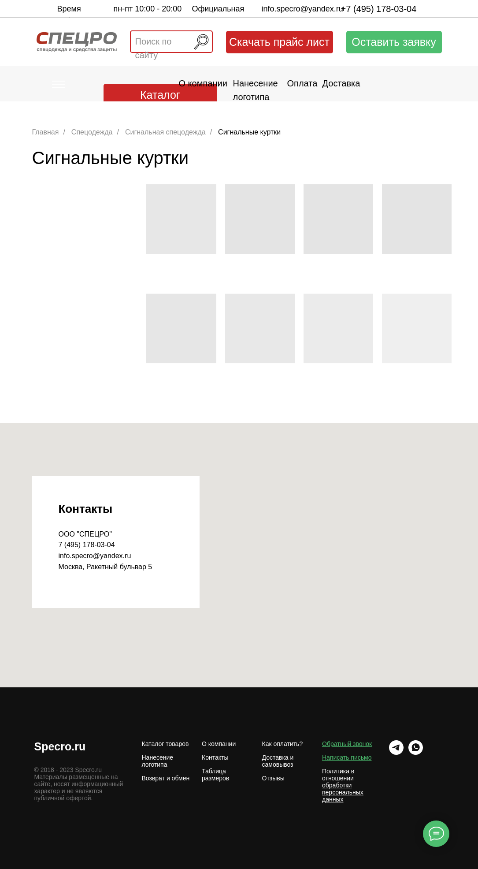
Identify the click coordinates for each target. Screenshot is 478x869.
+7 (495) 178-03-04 (379, 9)
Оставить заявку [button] (394, 42)
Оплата (302, 83)
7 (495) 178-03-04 (87, 544)
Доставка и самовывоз (278, 761)
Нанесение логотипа (158, 761)
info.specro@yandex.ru (302, 8)
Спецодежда (92, 132)
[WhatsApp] (415, 747)
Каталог (160, 95)
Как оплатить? (282, 743)
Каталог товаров (165, 743)
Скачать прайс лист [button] (279, 42)
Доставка (341, 83)
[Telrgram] (396, 747)
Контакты (215, 757)
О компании (203, 83)
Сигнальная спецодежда (165, 132)
